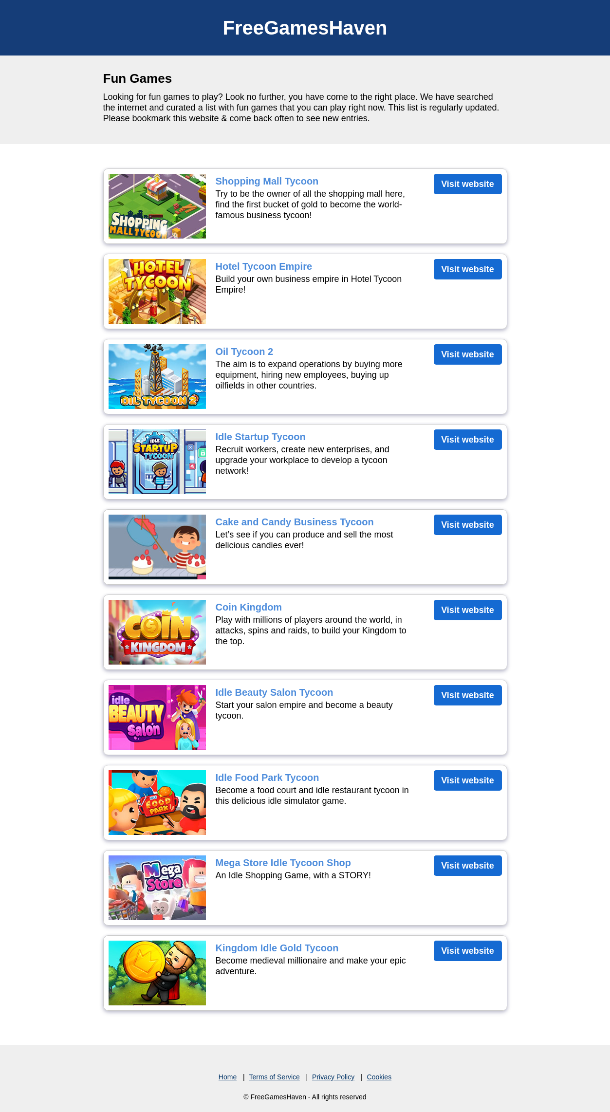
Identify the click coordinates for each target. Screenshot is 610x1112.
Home (228, 1077)
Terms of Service (274, 1077)
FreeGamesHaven (305, 27)
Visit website (467, 184)
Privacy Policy (333, 1077)
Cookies (379, 1077)
